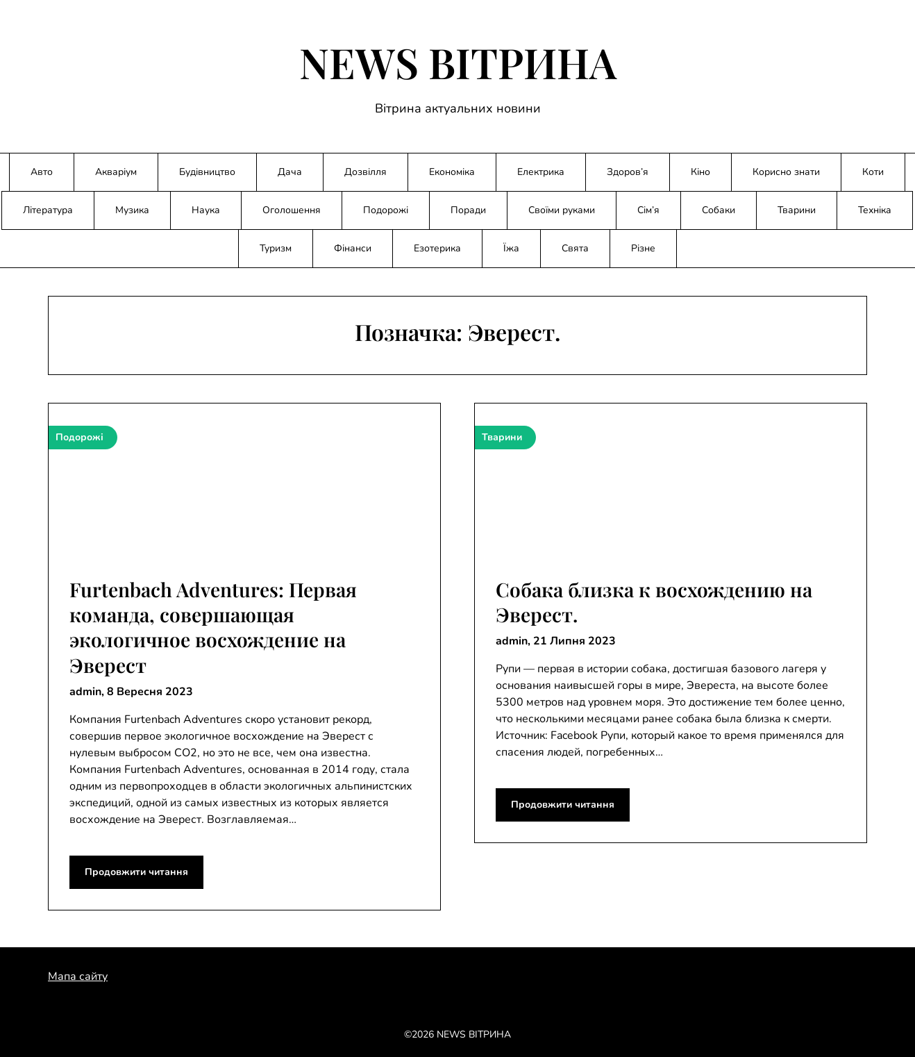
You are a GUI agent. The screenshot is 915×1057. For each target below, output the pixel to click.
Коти (873, 171)
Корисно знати (786, 171)
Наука (206, 210)
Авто (42, 171)
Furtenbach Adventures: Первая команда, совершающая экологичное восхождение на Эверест (213, 627)
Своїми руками (561, 210)
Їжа (511, 248)
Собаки (718, 210)
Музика (132, 210)
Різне (643, 248)
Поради (468, 210)
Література (48, 210)
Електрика (540, 171)
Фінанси (352, 248)
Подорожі (385, 210)
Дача (290, 171)
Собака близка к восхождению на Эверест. (654, 601)
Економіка (452, 171)
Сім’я (648, 210)
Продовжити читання (136, 872)
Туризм (276, 248)
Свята (575, 248)
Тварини (797, 210)
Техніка (874, 210)
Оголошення (291, 210)
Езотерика (437, 248)
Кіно (700, 171)
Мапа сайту (78, 976)
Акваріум (116, 171)
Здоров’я (627, 171)
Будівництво (207, 171)
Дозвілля (365, 171)
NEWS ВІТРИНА (457, 62)
